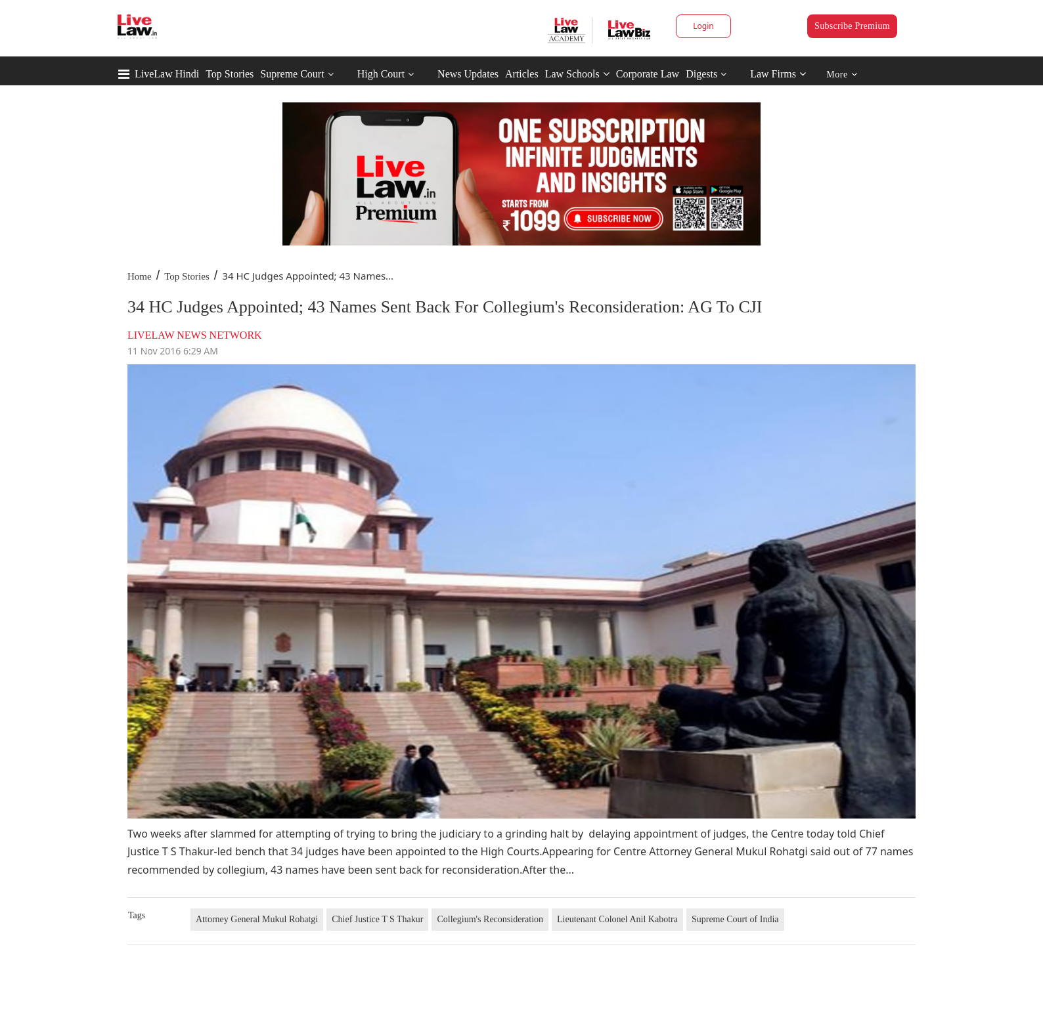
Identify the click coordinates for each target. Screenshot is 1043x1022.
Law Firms (778, 73)
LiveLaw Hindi (167, 73)
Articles (522, 73)
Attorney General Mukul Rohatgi (257, 919)
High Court (381, 73)
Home (139, 276)
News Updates (468, 73)
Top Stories (230, 73)
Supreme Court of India (735, 919)
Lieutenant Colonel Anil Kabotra (617, 919)
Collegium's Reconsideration (490, 919)
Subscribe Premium (852, 26)
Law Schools (577, 73)
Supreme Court (292, 73)
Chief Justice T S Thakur (377, 919)
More (841, 74)
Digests (701, 73)
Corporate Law (647, 73)
